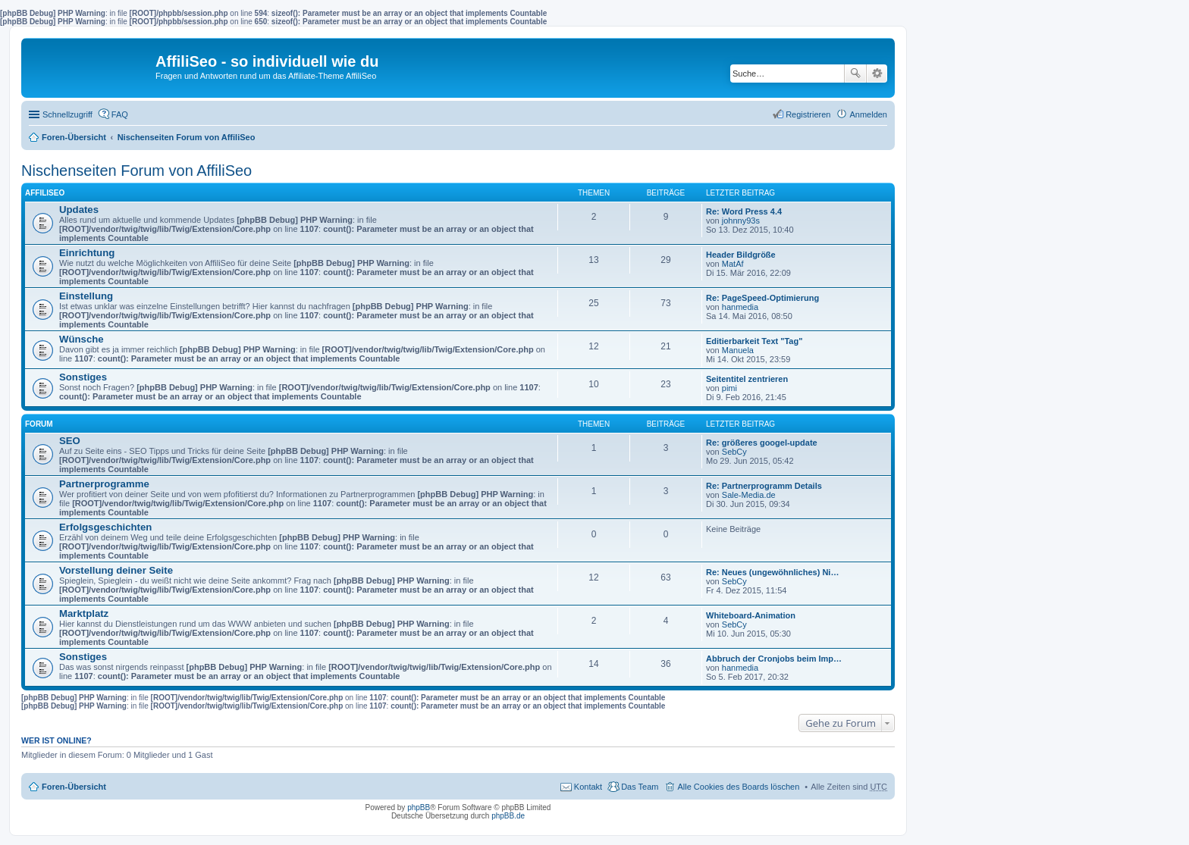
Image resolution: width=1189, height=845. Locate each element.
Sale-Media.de (749, 494)
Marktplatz (83, 613)
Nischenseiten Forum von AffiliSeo (187, 137)
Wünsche (81, 339)
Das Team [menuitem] (639, 786)
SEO (69, 440)
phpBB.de (508, 816)
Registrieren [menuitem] (808, 114)
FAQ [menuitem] (119, 114)
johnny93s (741, 220)
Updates (79, 209)
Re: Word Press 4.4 (744, 211)
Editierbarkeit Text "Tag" (754, 341)
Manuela (738, 350)
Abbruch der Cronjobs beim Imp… (774, 658)
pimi (729, 388)
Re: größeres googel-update (761, 442)
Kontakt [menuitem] (588, 786)
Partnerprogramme (104, 484)
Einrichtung (87, 252)
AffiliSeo (44, 193)
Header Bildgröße (741, 254)
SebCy (734, 451)
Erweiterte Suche (877, 73)
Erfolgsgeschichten (105, 527)
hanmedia (740, 306)
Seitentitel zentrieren (747, 378)
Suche (855, 73)
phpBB (418, 807)
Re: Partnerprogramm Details (764, 485)
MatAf (733, 263)
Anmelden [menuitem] (868, 114)
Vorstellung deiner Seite (116, 570)
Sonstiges (83, 377)
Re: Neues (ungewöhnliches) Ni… (772, 572)
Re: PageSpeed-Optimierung (762, 297)
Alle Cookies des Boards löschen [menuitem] (738, 786)
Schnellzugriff (67, 114)
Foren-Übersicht (74, 137)
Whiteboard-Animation (750, 615)
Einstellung (86, 296)
